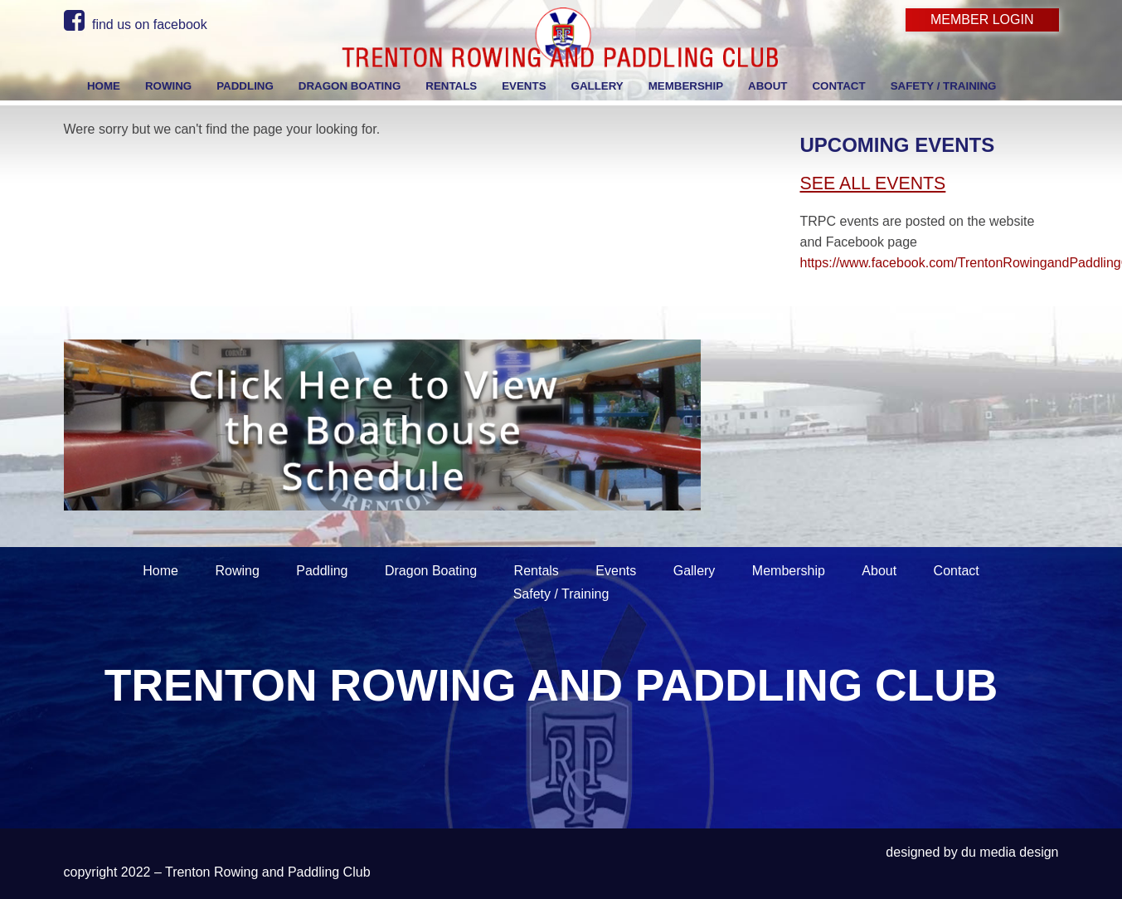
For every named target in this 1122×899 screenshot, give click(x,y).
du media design (1009, 852)
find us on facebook (135, 24)
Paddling (321, 571)
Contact (956, 571)
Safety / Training (561, 594)
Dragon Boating (431, 571)
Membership (788, 571)
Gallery (694, 571)
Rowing (237, 571)
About (879, 571)
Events (615, 571)
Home (160, 571)
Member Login (981, 19)
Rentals (536, 571)
